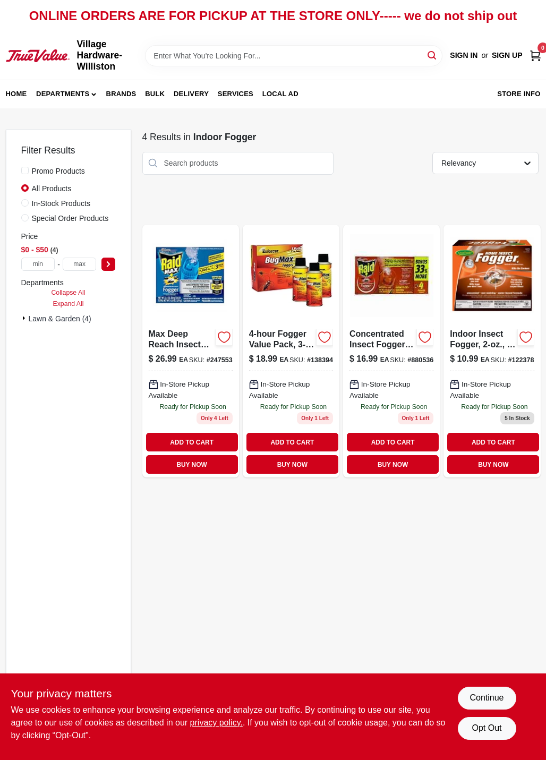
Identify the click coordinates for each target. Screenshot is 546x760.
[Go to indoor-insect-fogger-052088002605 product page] (491, 351)
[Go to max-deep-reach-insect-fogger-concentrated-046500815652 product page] (190, 351)
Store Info (518, 94)
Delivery (191, 94)
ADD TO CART (192, 442)
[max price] (80, 264)
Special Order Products (70, 218)
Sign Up (507, 55)
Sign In (463, 55)
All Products (52, 188)
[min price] (38, 264)
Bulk (155, 94)
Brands (121, 94)
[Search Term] (293, 55)
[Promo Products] (25, 170)
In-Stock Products (61, 203)
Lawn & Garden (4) (60, 318)
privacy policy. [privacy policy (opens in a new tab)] (216, 722)
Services (235, 94)
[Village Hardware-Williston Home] (38, 55)
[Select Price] (108, 264)
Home (16, 94)
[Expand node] (25, 318)
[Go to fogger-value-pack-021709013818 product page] (291, 351)
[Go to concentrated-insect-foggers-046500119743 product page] (391, 351)
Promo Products (58, 171)
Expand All (68, 304)
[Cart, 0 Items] (535, 55)
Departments (62, 94)
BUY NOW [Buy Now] (191, 464)
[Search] (432, 55)
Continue (487, 697)
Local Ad (280, 94)
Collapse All (68, 292)
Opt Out (486, 727)
